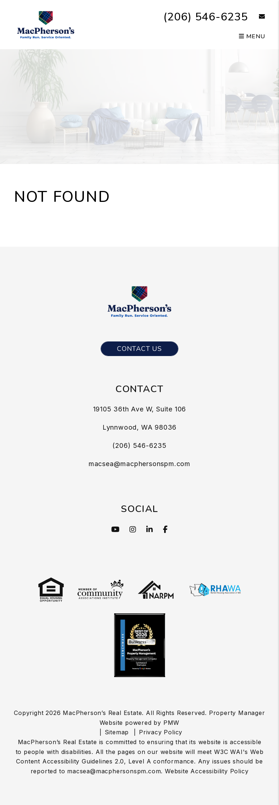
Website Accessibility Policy (206, 771)
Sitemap (117, 732)
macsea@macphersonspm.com (139, 464)
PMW (171, 722)
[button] (256, 17)
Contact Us (139, 348)
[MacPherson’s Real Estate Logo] (46, 24)
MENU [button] (252, 36)
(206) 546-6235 (205, 16)
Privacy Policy (160, 732)
